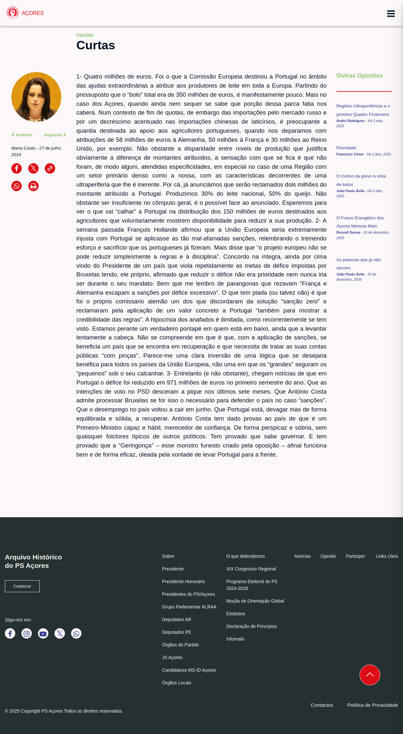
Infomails (235, 639)
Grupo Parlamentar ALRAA (189, 606)
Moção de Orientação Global (255, 601)
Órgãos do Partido (180, 644)
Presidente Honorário (183, 581)
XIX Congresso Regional (251, 568)
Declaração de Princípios (251, 626)
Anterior (22, 134)
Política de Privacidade (372, 705)
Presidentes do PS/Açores (188, 594)
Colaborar (22, 586)
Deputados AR (176, 619)
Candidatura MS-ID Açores (189, 670)
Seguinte (55, 134)
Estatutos (235, 613)
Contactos (322, 705)
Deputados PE (176, 632)
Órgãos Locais (176, 682)
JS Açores (172, 657)
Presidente (173, 568)
